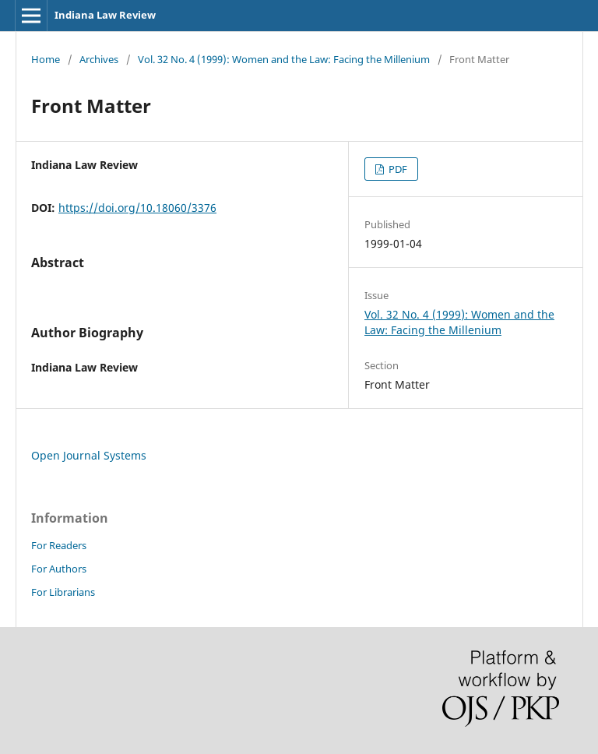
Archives (98, 59)
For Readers (58, 545)
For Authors (58, 569)
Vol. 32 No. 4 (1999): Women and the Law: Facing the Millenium (284, 59)
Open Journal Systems (88, 455)
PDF (396, 169)
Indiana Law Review (105, 15)
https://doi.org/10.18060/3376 (137, 207)
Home (45, 59)
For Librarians (63, 592)
